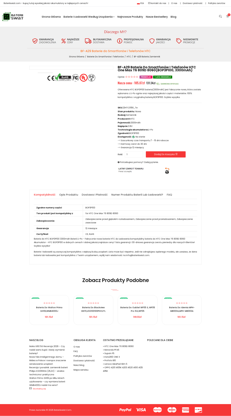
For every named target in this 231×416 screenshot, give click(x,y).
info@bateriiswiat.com (137, 255)
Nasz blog (79, 365)
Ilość (120, 154)
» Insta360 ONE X (111, 357)
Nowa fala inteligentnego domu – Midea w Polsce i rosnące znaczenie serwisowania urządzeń (47, 361)
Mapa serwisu (81, 370)
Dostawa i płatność (193, 3)
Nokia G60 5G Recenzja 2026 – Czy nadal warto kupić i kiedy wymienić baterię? (47, 350)
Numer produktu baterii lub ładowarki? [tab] (137, 195)
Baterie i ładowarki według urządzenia (89, 17)
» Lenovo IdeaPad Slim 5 (115, 364)
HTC (129, 56)
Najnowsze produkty (130, 17)
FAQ (76, 351)
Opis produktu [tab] (68, 195)
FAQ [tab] (169, 195)
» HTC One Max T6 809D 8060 (118, 346)
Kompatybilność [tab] (45, 195)
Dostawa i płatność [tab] (95, 195)
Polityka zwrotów (216, 3)
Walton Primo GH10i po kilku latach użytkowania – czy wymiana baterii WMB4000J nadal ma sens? (47, 382)
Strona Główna (51, 17)
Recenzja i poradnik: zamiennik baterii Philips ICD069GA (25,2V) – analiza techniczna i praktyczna (48, 371)
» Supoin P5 (108, 353)
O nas (174, 3)
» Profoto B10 (109, 360)
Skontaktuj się (39, 388)
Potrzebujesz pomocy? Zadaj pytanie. (139, 162)
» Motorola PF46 (111, 350)
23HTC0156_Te (130, 107)
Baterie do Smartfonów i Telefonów (105, 56)
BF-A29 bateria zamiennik (147, 56)
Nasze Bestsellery (157, 17)
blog (173, 17)
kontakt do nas (157, 3)
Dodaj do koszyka (167, 154)
